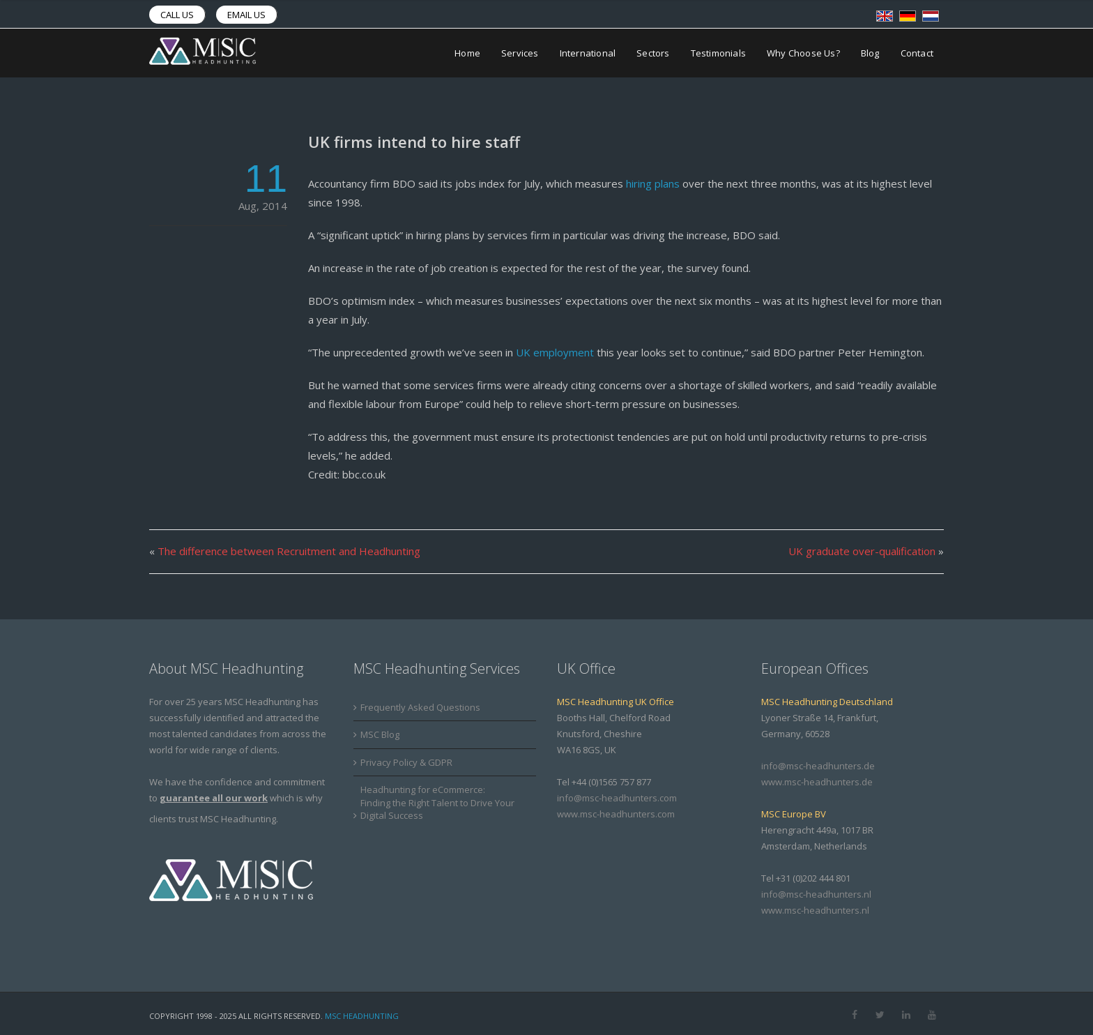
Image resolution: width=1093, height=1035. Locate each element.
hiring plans (653, 183)
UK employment (555, 352)
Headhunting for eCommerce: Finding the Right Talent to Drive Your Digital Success (437, 802)
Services (520, 53)
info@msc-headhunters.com (617, 798)
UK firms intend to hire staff (414, 141)
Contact (917, 53)
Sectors (652, 53)
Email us (246, 14)
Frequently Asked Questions (420, 707)
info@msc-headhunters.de (818, 766)
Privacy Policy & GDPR (406, 762)
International (588, 53)
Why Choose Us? (803, 53)
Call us (177, 14)
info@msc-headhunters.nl (816, 894)
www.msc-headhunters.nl (815, 910)
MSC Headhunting (362, 1016)
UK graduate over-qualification (861, 551)
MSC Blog (379, 734)
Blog (870, 53)
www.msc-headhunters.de (817, 782)
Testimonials (718, 53)
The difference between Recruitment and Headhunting (289, 551)
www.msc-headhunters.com (616, 814)
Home (467, 53)
